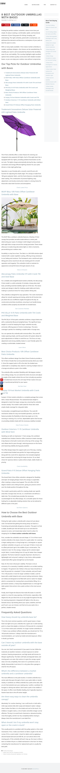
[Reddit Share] (33, 25)
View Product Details (22, 425)
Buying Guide (35, 4)
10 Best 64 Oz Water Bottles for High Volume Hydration (51, 45)
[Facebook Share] (15, 25)
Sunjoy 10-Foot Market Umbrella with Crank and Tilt (22, 97)
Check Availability (22, 466)
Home (25, 4)
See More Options (22, 507)
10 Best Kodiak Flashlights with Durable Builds (50, 88)
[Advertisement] (51, 118)
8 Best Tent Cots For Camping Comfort (13, 752)
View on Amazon (22, 270)
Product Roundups (8, 750)
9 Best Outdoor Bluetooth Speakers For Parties (15, 754)
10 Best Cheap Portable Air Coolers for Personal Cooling (51, 58)
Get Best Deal (22, 386)
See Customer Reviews (22, 308)
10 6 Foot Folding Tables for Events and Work (51, 27)
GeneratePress (35, 768)
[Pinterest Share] (5, 25)
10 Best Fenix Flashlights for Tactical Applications (51, 64)
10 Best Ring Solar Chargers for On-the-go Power (51, 51)
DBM (2, 3)
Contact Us (53, 4)
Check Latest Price (22, 187)
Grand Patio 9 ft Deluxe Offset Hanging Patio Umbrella (23, 105)
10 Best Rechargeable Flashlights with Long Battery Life (51, 38)
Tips (45, 4)
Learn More (22, 347)
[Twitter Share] (25, 25)
